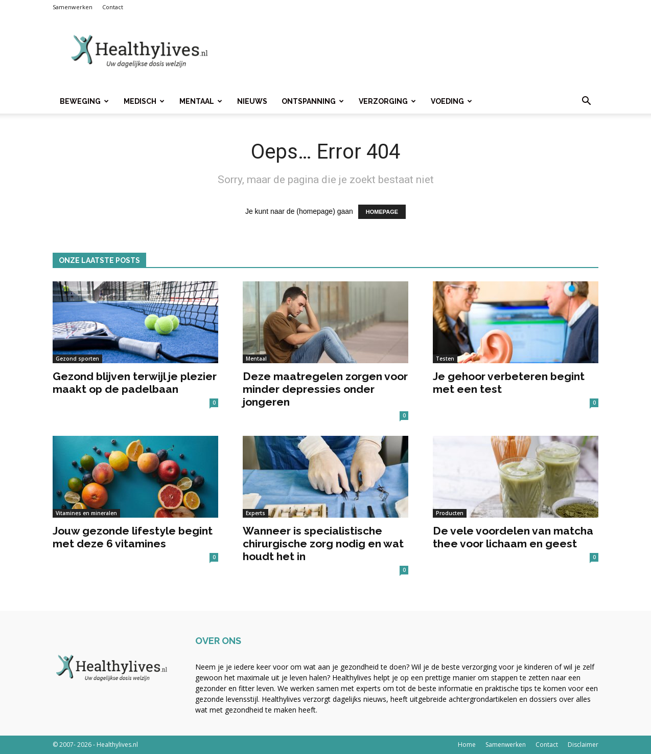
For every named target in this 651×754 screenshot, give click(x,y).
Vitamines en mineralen (86, 513)
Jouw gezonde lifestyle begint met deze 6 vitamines (133, 537)
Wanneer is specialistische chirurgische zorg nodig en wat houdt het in (323, 543)
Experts (255, 513)
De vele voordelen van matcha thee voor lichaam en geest (513, 537)
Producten (449, 513)
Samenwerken (72, 7)
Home (467, 744)
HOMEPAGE (382, 212)
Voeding (451, 101)
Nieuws (252, 101)
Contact (112, 7)
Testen (445, 358)
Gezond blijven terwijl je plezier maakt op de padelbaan (135, 382)
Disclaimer (583, 744)
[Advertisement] (412, 52)
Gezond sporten (77, 358)
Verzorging (387, 101)
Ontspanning (313, 101)
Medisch (144, 101)
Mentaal (200, 101)
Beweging (84, 101)
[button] (586, 102)
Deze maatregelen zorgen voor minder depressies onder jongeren (325, 389)
